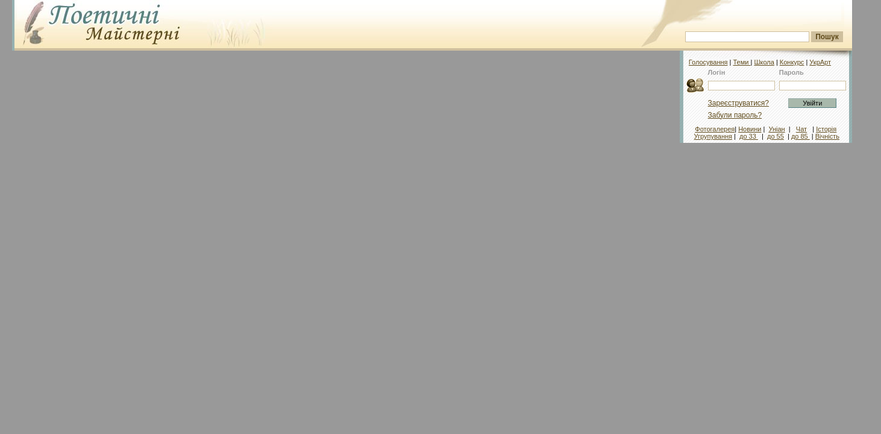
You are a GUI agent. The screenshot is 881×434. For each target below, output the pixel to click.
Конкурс (792, 62)
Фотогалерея (715, 129)
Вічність (827, 136)
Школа (764, 62)
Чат (801, 129)
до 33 (748, 136)
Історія (826, 129)
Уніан (776, 129)
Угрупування (713, 136)
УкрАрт (820, 62)
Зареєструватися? (738, 103)
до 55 (775, 136)
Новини (749, 129)
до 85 (800, 136)
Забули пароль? (735, 115)
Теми (741, 62)
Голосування (708, 62)
